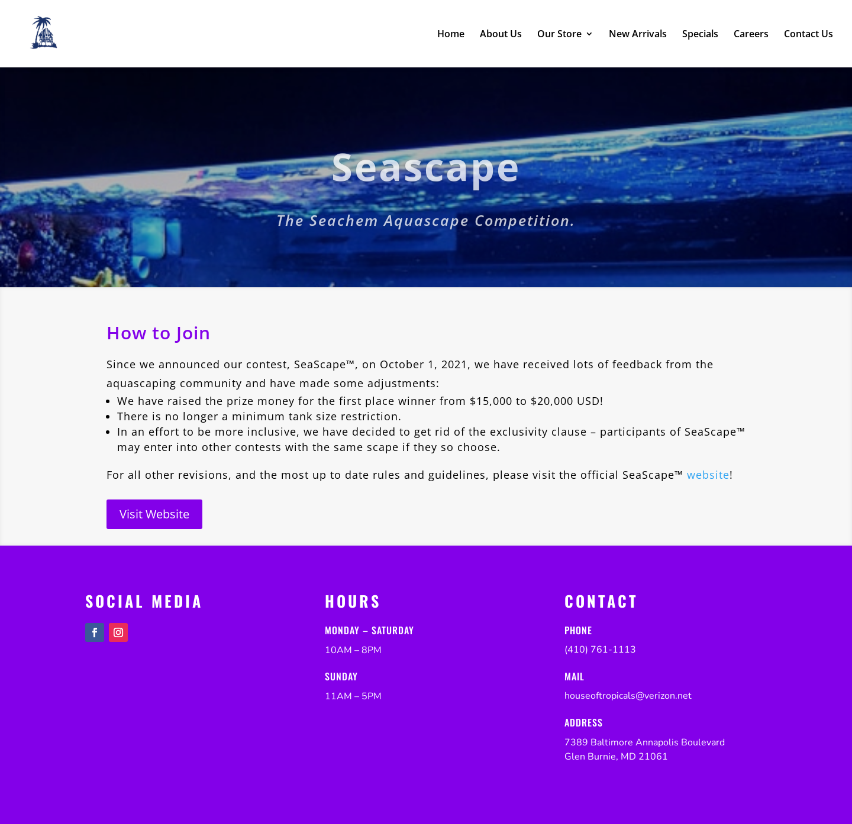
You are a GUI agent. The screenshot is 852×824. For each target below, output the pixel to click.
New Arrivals (638, 35)
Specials (700, 35)
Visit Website (154, 514)
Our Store (559, 35)
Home (450, 35)
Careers (751, 35)
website (708, 475)
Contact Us (808, 35)
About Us (501, 35)
